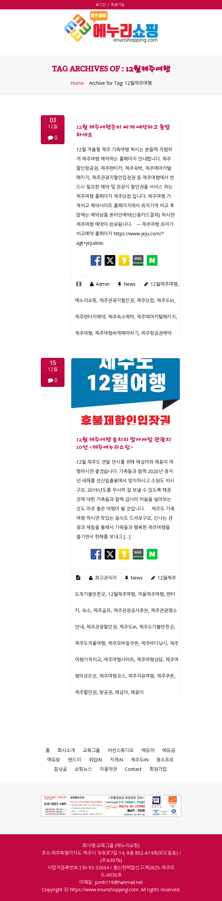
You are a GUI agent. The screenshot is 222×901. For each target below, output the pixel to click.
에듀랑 (53, 759)
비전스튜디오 (121, 750)
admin (103, 284)
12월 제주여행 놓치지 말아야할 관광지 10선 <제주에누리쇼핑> (123, 443)
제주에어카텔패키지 (156, 316)
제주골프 (102, 610)
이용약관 (108, 769)
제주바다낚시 (154, 643)
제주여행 (83, 333)
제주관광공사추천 (130, 610)
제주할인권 (86, 692)
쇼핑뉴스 (83, 769)
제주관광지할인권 (116, 300)
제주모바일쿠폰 (123, 643)
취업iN (95, 759)
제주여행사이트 (119, 659)
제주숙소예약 (121, 316)
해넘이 (121, 692)
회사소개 (66, 750)
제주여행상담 (150, 659)
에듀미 (147, 750)
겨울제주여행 (151, 594)
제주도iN (139, 759)
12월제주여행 (164, 284)
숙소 (86, 610)
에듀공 (168, 750)
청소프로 (165, 759)
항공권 (105, 692)
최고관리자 (106, 578)
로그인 (102, 4)
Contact (133, 769)
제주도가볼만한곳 (156, 627)
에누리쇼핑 (86, 300)
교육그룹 (91, 750)
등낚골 (60, 769)
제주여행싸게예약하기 (116, 333)
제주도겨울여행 (90, 643)
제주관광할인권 (101, 627)
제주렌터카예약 (90, 316)
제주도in (165, 300)
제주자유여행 (141, 676)
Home (77, 83)
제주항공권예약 (156, 333)
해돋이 (137, 692)
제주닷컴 (145, 300)
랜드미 (74, 759)
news (129, 284)
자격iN (116, 759)
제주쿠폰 (165, 676)
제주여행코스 (112, 676)
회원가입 (117, 4)
